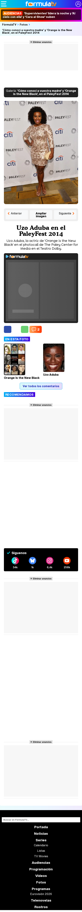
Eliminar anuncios (42, 42)
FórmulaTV (9, 24)
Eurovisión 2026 (41, 894)
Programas (41, 889)
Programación (41, 869)
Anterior (16, 213)
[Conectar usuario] (78, 4)
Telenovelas (41, 900)
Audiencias (41, 863)
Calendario (41, 845)
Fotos (24, 24)
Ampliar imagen (41, 214)
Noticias (41, 834)
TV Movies (41, 856)
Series (41, 840)
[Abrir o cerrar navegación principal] (4, 3)
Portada (41, 827)
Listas (41, 851)
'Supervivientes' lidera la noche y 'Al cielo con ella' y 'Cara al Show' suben (39, 15)
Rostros (41, 907)
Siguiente (65, 213)
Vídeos (41, 876)
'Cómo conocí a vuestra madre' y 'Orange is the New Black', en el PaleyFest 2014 (37, 31)
